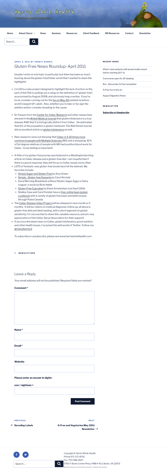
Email (18, 345)
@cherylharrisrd (23, 228)
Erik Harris (82, 467)
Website (19, 361)
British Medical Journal (43, 118)
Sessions (56, 33)
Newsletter (145, 33)
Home (10, 33)
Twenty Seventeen (100, 467)
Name (18, 329)
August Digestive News (114, 95)
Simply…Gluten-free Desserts (35, 177)
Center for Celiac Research (52, 114)
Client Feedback (91, 33)
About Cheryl (27, 33)
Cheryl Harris (44, 62)
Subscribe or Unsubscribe (116, 112)
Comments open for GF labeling (118, 78)
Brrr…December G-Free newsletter (120, 84)
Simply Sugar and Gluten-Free (35, 173)
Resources (71, 33)
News (43, 33)
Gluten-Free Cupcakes (30, 188)
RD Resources (112, 33)
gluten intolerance (53, 129)
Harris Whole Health (44, 12)
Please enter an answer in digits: (33, 377)
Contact (129, 33)
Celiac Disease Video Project (35, 203)
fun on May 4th (61, 100)
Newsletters (27, 253)
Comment (21, 288)
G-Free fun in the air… (113, 89)
